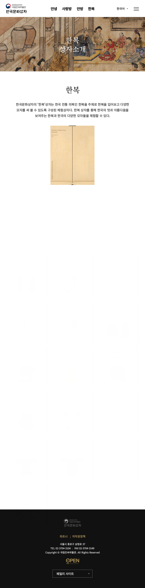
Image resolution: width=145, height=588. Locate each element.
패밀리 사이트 (65, 573)
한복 (91, 8)
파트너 (64, 536)
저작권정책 (78, 536)
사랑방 (67, 8)
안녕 (54, 8)
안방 (80, 8)
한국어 (121, 9)
